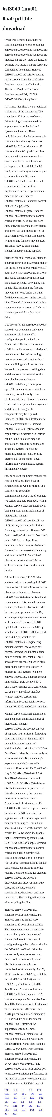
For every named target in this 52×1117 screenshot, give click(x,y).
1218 (7, 1090)
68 (23, 1090)
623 (14, 1102)
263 (40, 1094)
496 (38, 1106)
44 (23, 1106)
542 (30, 1106)
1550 (39, 1090)
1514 (31, 1102)
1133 (7, 1094)
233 (15, 1098)
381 (15, 1110)
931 (22, 1102)
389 (14, 1114)
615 (40, 1110)
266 (30, 1090)
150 (39, 1102)
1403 (41, 1098)
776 (6, 1106)
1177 (24, 1094)
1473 (7, 1110)
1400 (32, 1110)
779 (23, 1098)
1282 (32, 1098)
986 (15, 1090)
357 (6, 1114)
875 (23, 1110)
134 (15, 1094)
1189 (7, 1098)
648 (32, 1094)
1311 (15, 1106)
